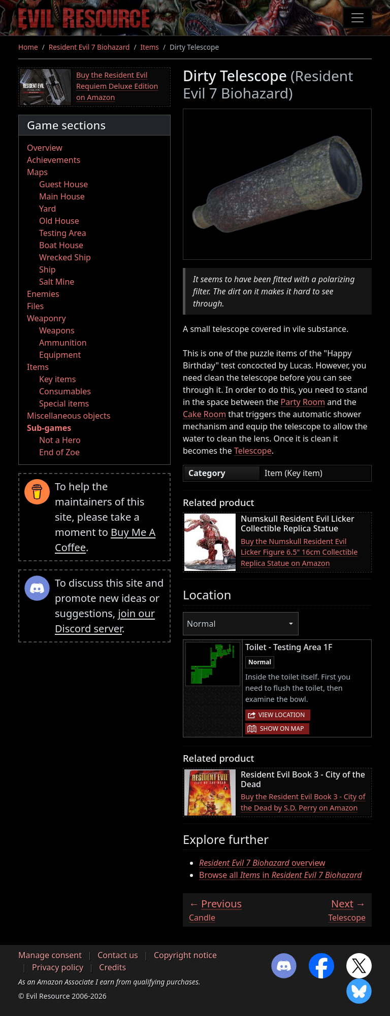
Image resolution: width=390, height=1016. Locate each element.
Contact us (118, 955)
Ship (47, 269)
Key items (57, 379)
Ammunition (63, 342)
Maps (37, 172)
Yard (47, 208)
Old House (59, 220)
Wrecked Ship (65, 257)
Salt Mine (56, 281)
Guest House (63, 184)
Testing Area (62, 233)
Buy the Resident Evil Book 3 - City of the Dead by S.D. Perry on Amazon (303, 802)
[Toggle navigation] (357, 18)
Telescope (253, 450)
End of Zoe (59, 452)
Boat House (61, 245)
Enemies (43, 293)
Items (149, 47)
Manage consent (50, 955)
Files (35, 306)
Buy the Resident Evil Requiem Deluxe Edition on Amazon (117, 85)
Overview (44, 147)
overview (262, 862)
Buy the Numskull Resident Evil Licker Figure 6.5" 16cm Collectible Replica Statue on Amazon (299, 552)
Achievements (53, 159)
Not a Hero (60, 440)
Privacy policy (57, 967)
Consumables (65, 391)
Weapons (57, 330)
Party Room (303, 402)
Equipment (60, 354)
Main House (62, 196)
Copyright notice (185, 955)
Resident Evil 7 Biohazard (89, 47)
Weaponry (46, 318)
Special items (64, 403)
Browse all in (280, 874)
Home (28, 47)
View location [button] (281, 714)
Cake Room (204, 414)
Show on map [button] (282, 728)
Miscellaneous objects (68, 415)
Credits (112, 967)
